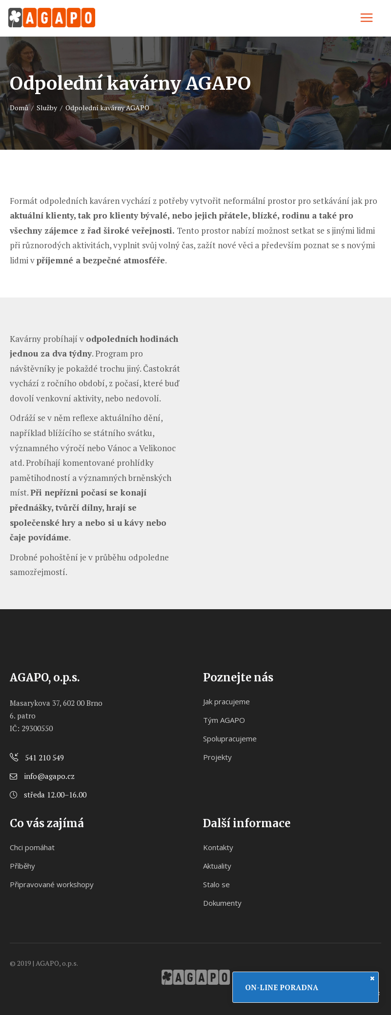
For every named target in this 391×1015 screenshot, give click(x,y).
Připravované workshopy (52, 884)
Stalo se (216, 884)
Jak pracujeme (226, 701)
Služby (47, 107)
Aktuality (217, 866)
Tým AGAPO (224, 720)
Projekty (217, 757)
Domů (19, 107)
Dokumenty (222, 903)
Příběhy (22, 866)
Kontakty (218, 847)
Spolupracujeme (230, 738)
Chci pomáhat (32, 847)
